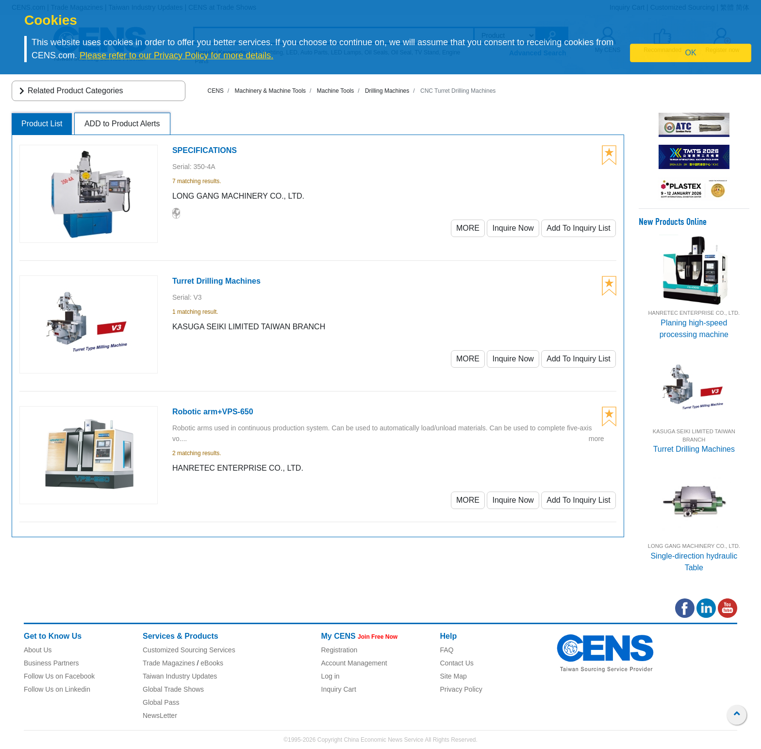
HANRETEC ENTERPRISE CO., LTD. (694, 313)
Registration (339, 650)
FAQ (447, 650)
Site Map (453, 676)
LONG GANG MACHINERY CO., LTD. (694, 546)
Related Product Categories (69, 90)
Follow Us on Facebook (59, 676)
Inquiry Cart (338, 689)
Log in (330, 676)
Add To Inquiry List (578, 228)
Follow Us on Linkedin (57, 689)
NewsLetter (160, 715)
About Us (38, 650)
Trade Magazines (169, 663)
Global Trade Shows (173, 689)
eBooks (211, 663)
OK (690, 53)
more (596, 439)
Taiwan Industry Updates (180, 676)
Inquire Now (512, 228)
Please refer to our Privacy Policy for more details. (176, 55)
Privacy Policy (461, 689)
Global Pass (161, 702)
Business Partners (51, 663)
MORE (468, 228)
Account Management (354, 663)
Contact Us (457, 663)
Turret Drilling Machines (694, 449)
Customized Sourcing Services (189, 650)
